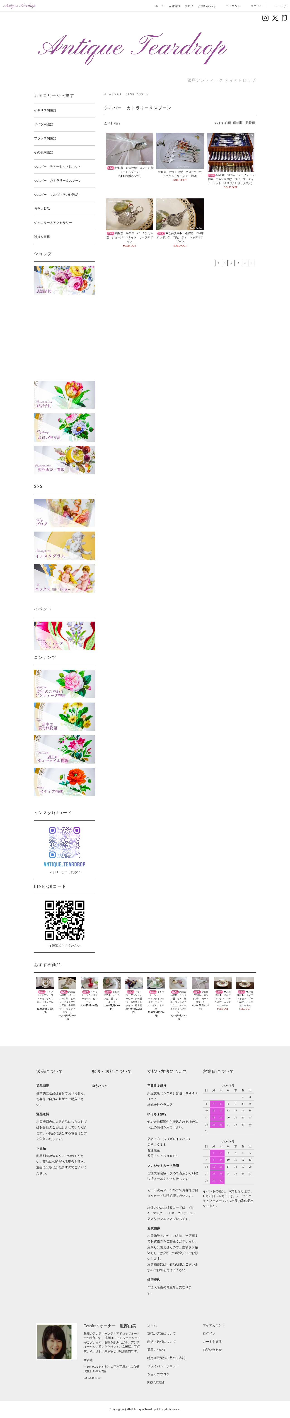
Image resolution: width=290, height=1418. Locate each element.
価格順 (237, 122)
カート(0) (278, 6)
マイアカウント (214, 1325)
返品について (156, 1350)
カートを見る (212, 1341)
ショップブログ (158, 1374)
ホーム (159, 6)
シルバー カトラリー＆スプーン (131, 94)
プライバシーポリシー (163, 1366)
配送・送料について (161, 1341)
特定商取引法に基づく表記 (166, 1358)
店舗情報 (174, 6)
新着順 (250, 122)
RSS (150, 1382)
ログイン (254, 6)
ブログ (189, 6)
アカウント (230, 6)
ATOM (159, 1382)
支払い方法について (161, 1333)
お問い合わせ (207, 6)
